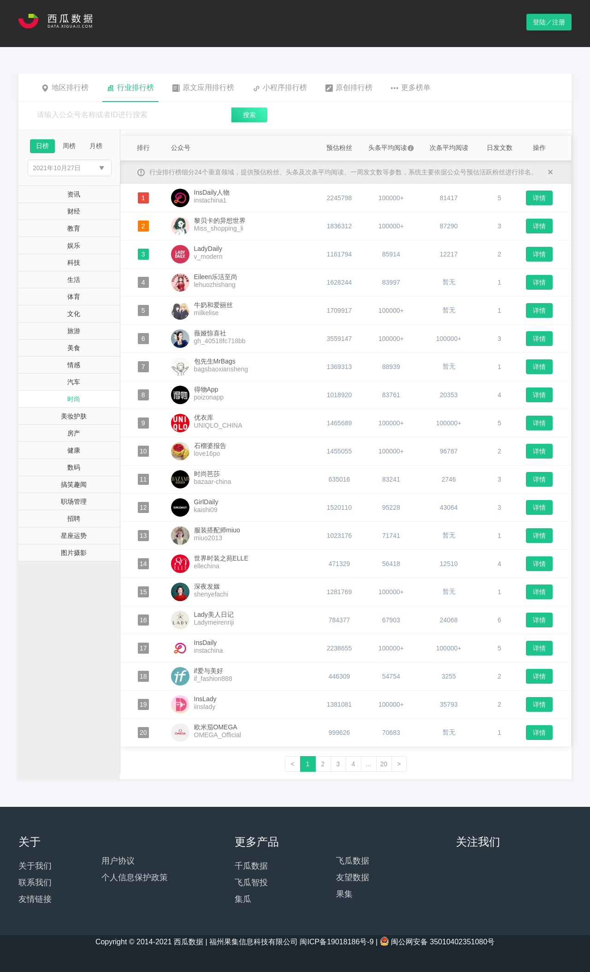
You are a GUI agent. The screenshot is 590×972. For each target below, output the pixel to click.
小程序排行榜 (280, 87)
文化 (73, 313)
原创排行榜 (348, 87)
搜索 (249, 115)
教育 (73, 228)
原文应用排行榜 (203, 87)
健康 (73, 450)
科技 (73, 262)
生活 (73, 279)
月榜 (95, 145)
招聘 (73, 518)
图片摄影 (74, 552)
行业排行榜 (130, 87)
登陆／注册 (549, 22)
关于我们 (35, 866)
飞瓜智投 (251, 882)
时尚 (73, 399)
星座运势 (74, 535)
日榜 (42, 145)
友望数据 (352, 877)
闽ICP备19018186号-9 (336, 942)
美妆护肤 (74, 416)
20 (384, 764)
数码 (73, 467)
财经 (73, 211)
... (369, 764)
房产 (73, 433)
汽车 (73, 382)
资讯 (73, 194)
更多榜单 (411, 87)
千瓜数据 (251, 866)
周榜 (69, 145)
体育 (73, 296)
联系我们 (35, 882)
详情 (539, 198)
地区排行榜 (64, 87)
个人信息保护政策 (134, 877)
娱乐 (73, 245)
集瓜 (243, 899)
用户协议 (118, 860)
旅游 (73, 330)
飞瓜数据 (352, 860)
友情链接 (35, 899)
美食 (73, 348)
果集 (344, 894)
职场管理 (74, 501)
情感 (73, 365)
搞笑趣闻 (74, 484)
